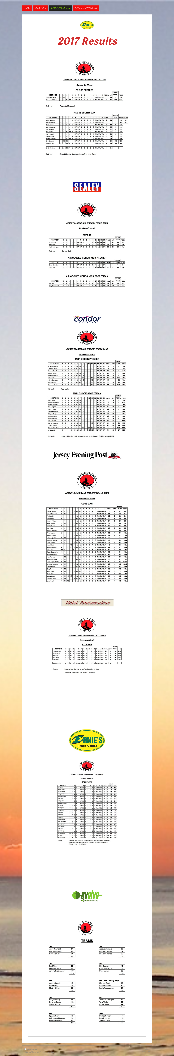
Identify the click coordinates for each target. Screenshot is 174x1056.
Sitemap (35, 1049)
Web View (146, 1052)
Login (147, 1049)
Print (27, 1049)
